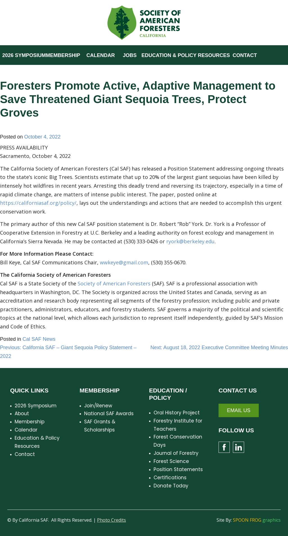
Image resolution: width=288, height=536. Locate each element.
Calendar (26, 429)
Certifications (170, 477)
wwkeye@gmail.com (124, 262)
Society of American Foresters (114, 283)
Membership (29, 421)
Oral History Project (177, 412)
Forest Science (171, 461)
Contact (25, 454)
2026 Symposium (36, 405)
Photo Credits (111, 520)
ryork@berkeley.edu (190, 241)
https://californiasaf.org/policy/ (38, 202)
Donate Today (171, 485)
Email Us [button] (238, 410)
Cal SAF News (38, 339)
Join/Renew (98, 405)
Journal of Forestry (176, 453)
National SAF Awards (109, 413)
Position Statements (178, 469)
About (22, 413)
